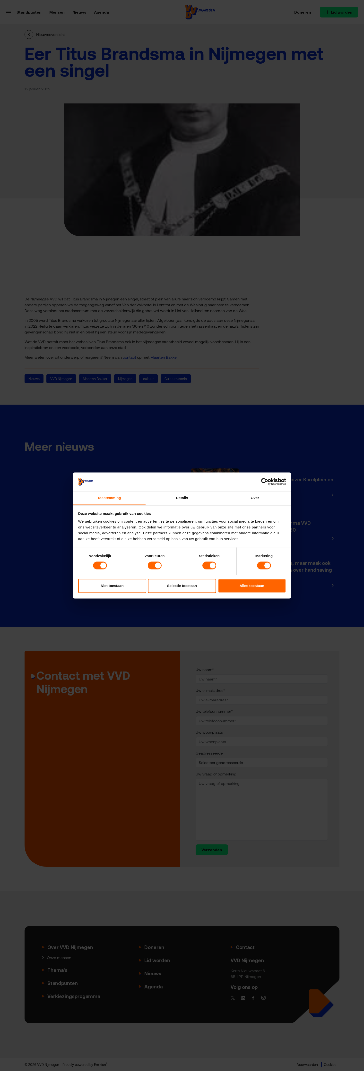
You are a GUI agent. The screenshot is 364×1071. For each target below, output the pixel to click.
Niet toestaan (112, 586)
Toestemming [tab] (109, 498)
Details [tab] (182, 498)
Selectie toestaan (182, 586)
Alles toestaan (252, 586)
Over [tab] (255, 498)
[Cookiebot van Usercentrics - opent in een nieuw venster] (264, 481)
